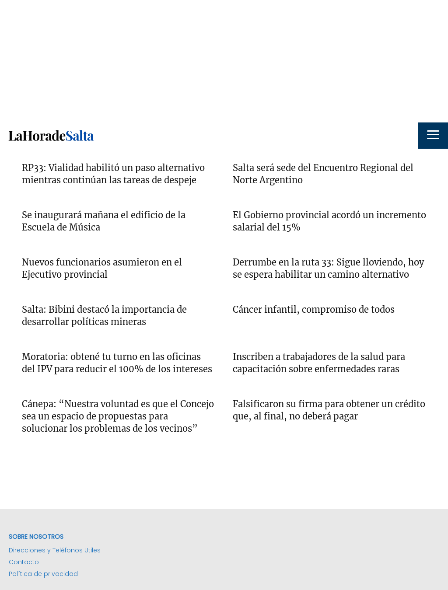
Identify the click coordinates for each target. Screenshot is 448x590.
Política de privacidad (43, 573)
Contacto (24, 562)
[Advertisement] (224, 61)
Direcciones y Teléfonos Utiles (55, 550)
